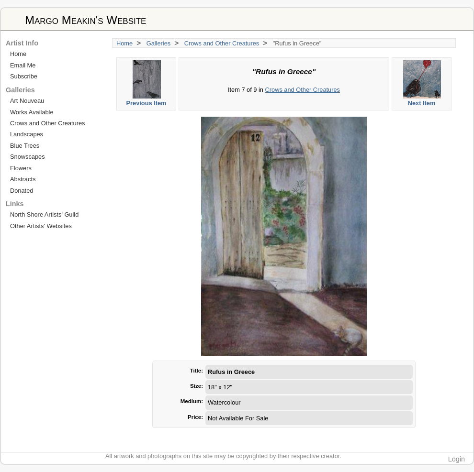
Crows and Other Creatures (221, 43)
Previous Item (146, 83)
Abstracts (22, 179)
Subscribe (23, 76)
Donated (21, 190)
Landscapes (26, 134)
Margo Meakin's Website (85, 19)
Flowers (21, 168)
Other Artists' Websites (41, 226)
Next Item (422, 83)
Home (124, 43)
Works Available (32, 112)
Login (456, 459)
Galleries (159, 43)
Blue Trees (24, 145)
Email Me (22, 65)
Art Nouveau (27, 100)
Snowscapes (27, 156)
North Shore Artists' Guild (44, 214)
